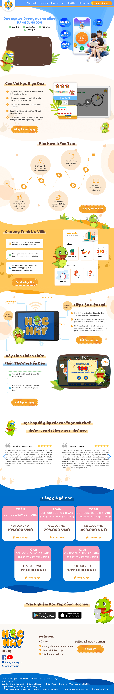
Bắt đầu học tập (24, 282)
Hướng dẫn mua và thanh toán (58, 646)
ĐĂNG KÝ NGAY (102, 3)
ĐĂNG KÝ (90, 649)
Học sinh (44, 3)
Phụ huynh (31, 3)
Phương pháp (57, 3)
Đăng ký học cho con (92, 209)
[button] (109, 456)
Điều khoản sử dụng (52, 654)
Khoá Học (71, 3)
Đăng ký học (22, 537)
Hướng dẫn (84, 3)
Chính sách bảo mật (52, 650)
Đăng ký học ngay (24, 129)
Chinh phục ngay (25, 402)
